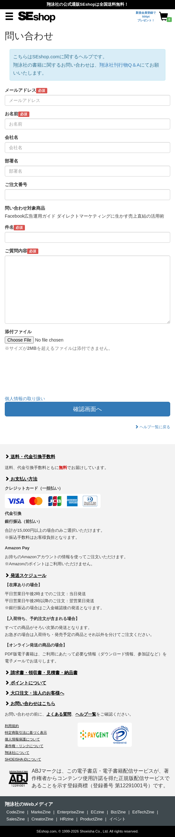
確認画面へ (87, 409)
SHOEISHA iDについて (23, 759)
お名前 (17, 114)
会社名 (11, 137)
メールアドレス (26, 90)
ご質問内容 (21, 251)
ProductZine (91, 819)
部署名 (11, 160)
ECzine (97, 812)
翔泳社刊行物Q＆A (119, 65)
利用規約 (12, 726)
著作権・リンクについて (24, 746)
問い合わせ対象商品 (25, 208)
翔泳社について (17, 752)
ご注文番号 (16, 184)
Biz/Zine (118, 812)
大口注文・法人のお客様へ (34, 693)
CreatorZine (42, 819)
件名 (15, 227)
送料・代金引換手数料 (30, 456)
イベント (117, 819)
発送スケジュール (25, 575)
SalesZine (15, 819)
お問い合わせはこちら (30, 703)
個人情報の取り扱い (25, 398)
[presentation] (53, 378)
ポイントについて (25, 682)
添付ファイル (18, 331)
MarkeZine (40, 812)
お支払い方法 (21, 478)
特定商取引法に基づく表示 (26, 732)
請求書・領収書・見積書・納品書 (41, 672)
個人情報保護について (22, 739)
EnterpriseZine (70, 812)
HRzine (67, 819)
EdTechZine (143, 812)
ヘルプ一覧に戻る (152, 427)
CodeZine (15, 812)
